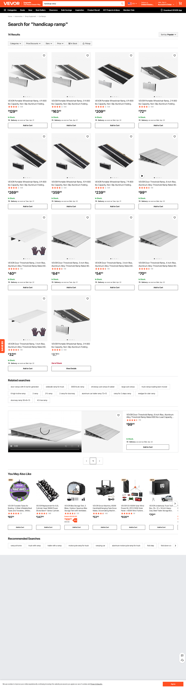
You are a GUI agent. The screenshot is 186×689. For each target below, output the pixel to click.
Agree (173, 684)
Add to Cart (27, 125)
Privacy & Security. (96, 684)
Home (10, 16)
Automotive (18, 16)
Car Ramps (42, 16)
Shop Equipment (30, 16)
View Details (71, 368)
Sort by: (164, 34)
